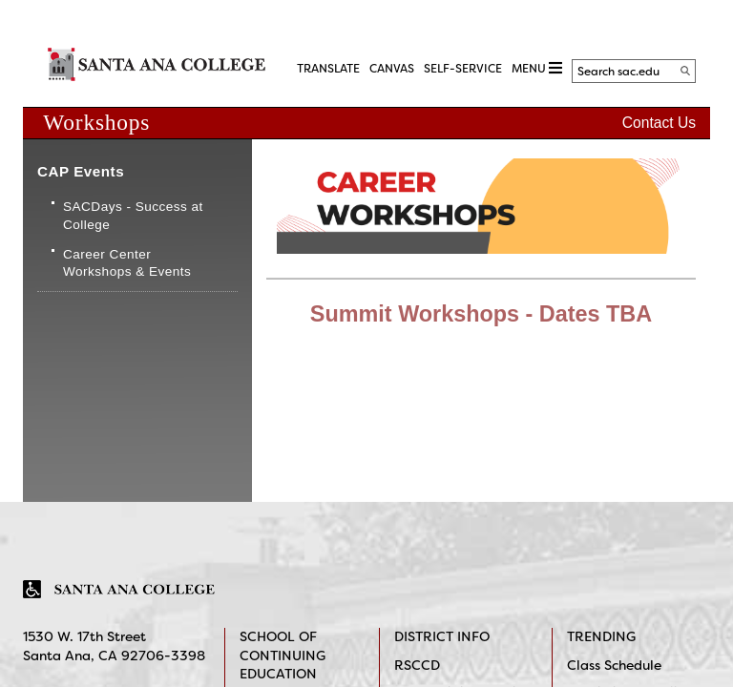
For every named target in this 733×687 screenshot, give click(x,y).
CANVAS (391, 68)
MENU (537, 68)
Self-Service (463, 68)
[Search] (685, 70)
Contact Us (659, 122)
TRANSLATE (328, 68)
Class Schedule (614, 665)
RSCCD (417, 665)
